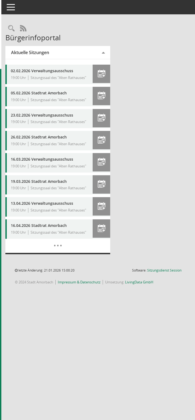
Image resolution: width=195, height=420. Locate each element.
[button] (106, 74)
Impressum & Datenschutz (90, 318)
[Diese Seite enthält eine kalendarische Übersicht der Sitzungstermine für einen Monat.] (65, 278)
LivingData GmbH (150, 318)
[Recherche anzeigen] (23, 28)
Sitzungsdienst (164, 307)
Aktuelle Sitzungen (41, 52)
